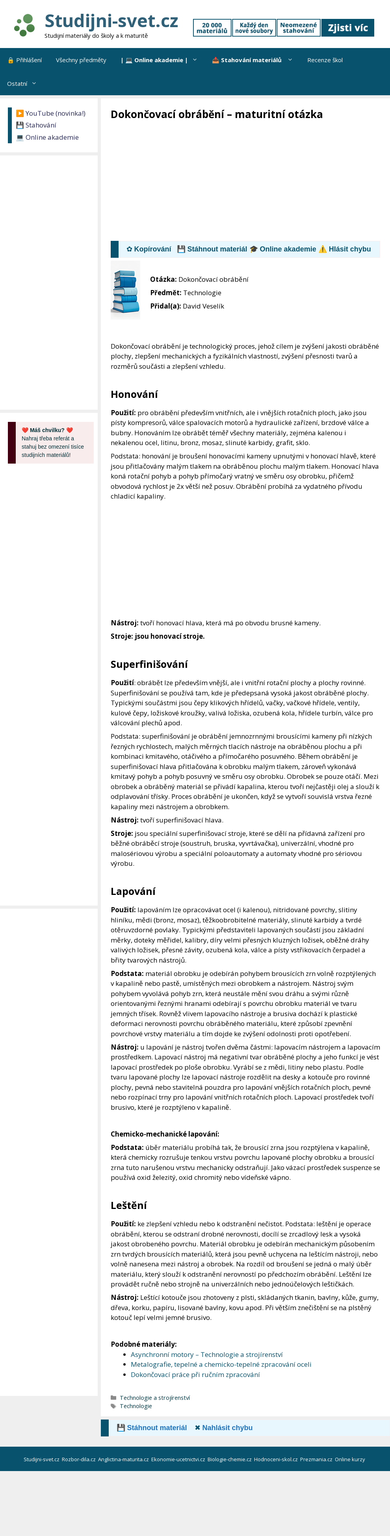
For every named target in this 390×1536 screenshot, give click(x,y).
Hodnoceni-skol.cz (276, 1459)
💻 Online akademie (47, 137)
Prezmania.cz (317, 1459)
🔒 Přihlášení (24, 60)
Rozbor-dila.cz (79, 1459)
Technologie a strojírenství (155, 1397)
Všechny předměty (81, 60)
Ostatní (25, 83)
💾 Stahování (36, 124)
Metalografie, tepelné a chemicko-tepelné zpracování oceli (221, 1364)
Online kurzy (350, 1459)
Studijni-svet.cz (111, 20)
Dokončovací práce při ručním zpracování (195, 1374)
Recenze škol (325, 60)
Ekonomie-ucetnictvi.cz (178, 1459)
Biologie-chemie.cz (230, 1459)
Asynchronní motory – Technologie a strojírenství (207, 1354)
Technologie (136, 1406)
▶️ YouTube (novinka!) (50, 113)
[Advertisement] (250, 180)
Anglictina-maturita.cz (124, 1459)
